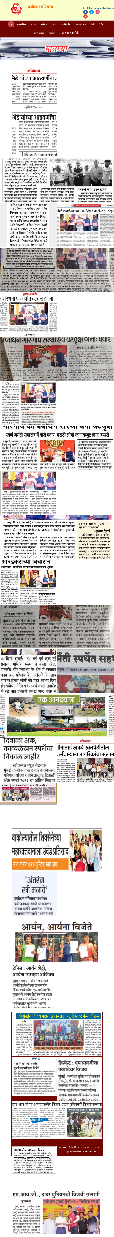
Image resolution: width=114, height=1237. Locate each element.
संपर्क (92, 24)
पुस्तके (53, 24)
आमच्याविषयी (22, 24)
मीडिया (101, 24)
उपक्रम (33, 24)
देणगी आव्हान (39, 33)
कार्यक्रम (44, 24)
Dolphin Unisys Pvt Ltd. (85, 1152)
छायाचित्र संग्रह (66, 24)
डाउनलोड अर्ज (81, 24)
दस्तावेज (51, 33)
